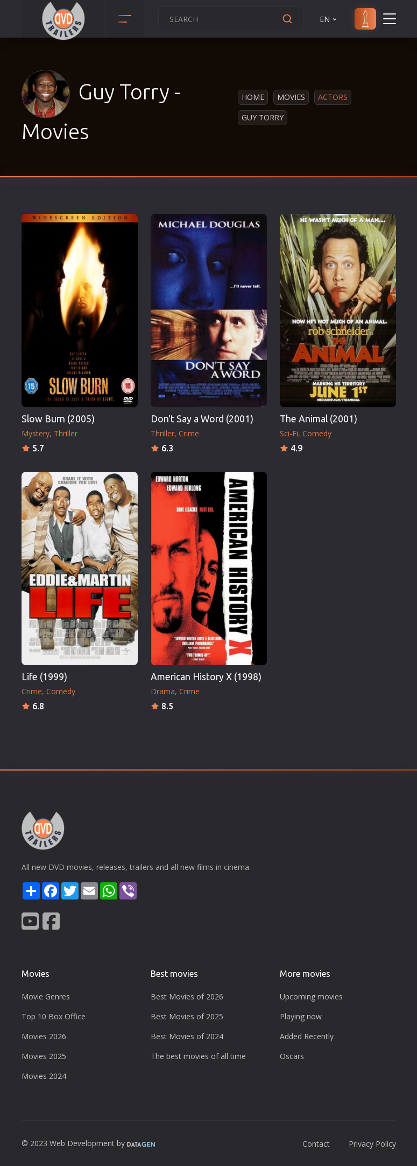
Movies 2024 (44, 1076)
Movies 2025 (44, 1056)
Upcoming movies (311, 996)
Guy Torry (263, 117)
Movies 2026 (44, 1036)
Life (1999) (44, 677)
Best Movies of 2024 (187, 1036)
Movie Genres (46, 996)
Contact (316, 1144)
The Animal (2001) (318, 419)
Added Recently (307, 1036)
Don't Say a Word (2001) (202, 419)
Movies (291, 97)
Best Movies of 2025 (187, 1016)
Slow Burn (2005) (58, 419)
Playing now (301, 1016)
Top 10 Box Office (54, 1016)
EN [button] (329, 19)
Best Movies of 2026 (187, 996)
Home (253, 97)
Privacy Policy (372, 1144)
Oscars (292, 1056)
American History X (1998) (206, 677)
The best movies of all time (198, 1056)
